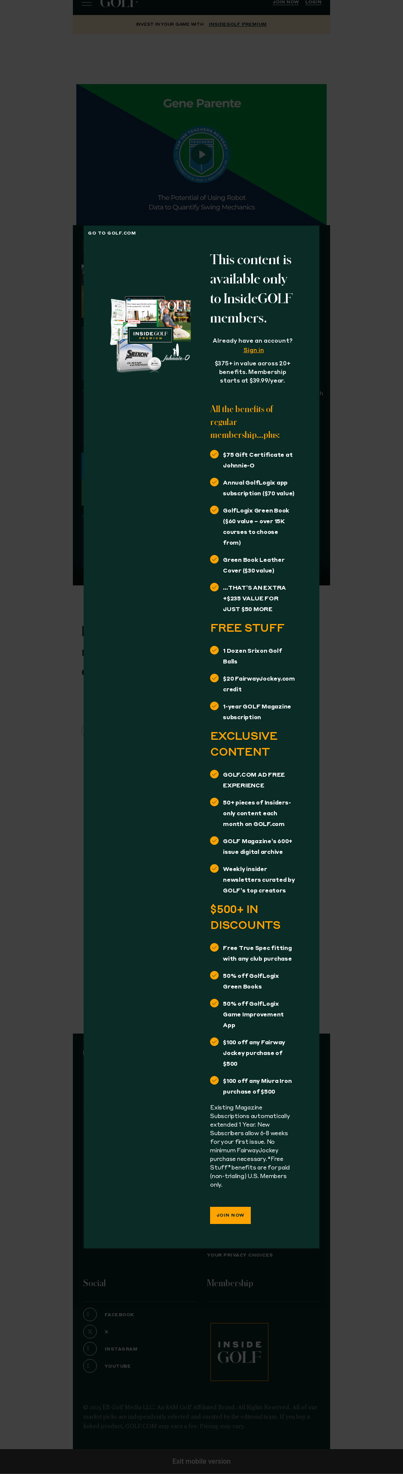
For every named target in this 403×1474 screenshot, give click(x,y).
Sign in (254, 350)
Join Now (230, 1215)
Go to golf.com (112, 233)
